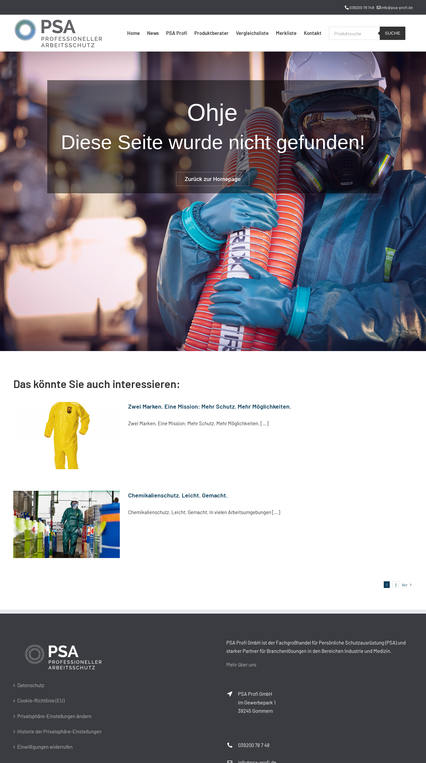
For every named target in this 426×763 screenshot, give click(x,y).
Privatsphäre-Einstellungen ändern (54, 716)
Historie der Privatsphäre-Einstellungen (59, 731)
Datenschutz (30, 685)
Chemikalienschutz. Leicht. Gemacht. (178, 495)
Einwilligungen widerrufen (45, 747)
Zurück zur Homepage (213, 179)
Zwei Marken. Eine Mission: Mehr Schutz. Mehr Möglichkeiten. (209, 406)
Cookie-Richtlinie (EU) (41, 700)
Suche (392, 33)
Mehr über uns (241, 665)
